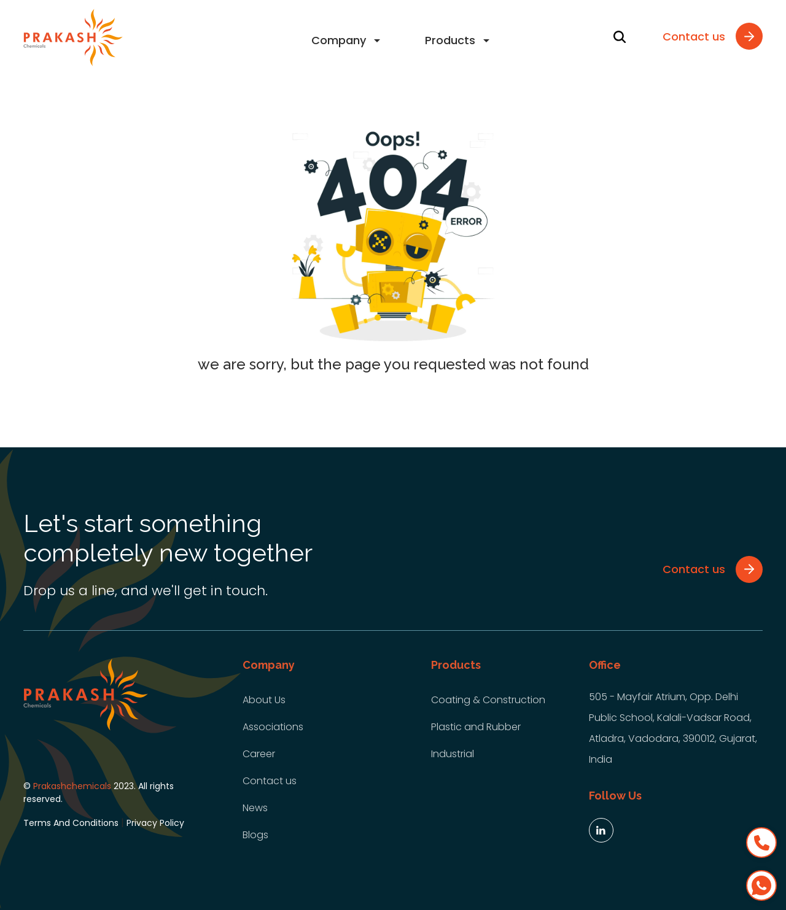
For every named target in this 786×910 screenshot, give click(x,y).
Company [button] (338, 40)
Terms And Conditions (71, 823)
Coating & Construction (488, 700)
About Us (264, 700)
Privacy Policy (155, 823)
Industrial (452, 754)
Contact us (270, 781)
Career (259, 754)
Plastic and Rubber (476, 727)
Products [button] (450, 40)
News (255, 808)
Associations (273, 727)
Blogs (255, 835)
